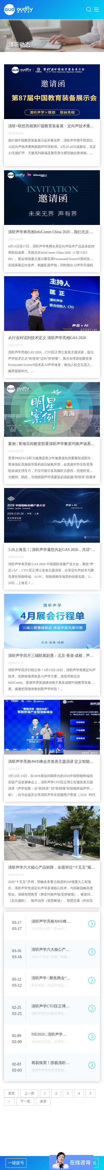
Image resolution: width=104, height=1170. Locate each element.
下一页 (25, 1101)
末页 (43, 1101)
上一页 (29, 1093)
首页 (11, 1093)
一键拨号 (16, 1163)
